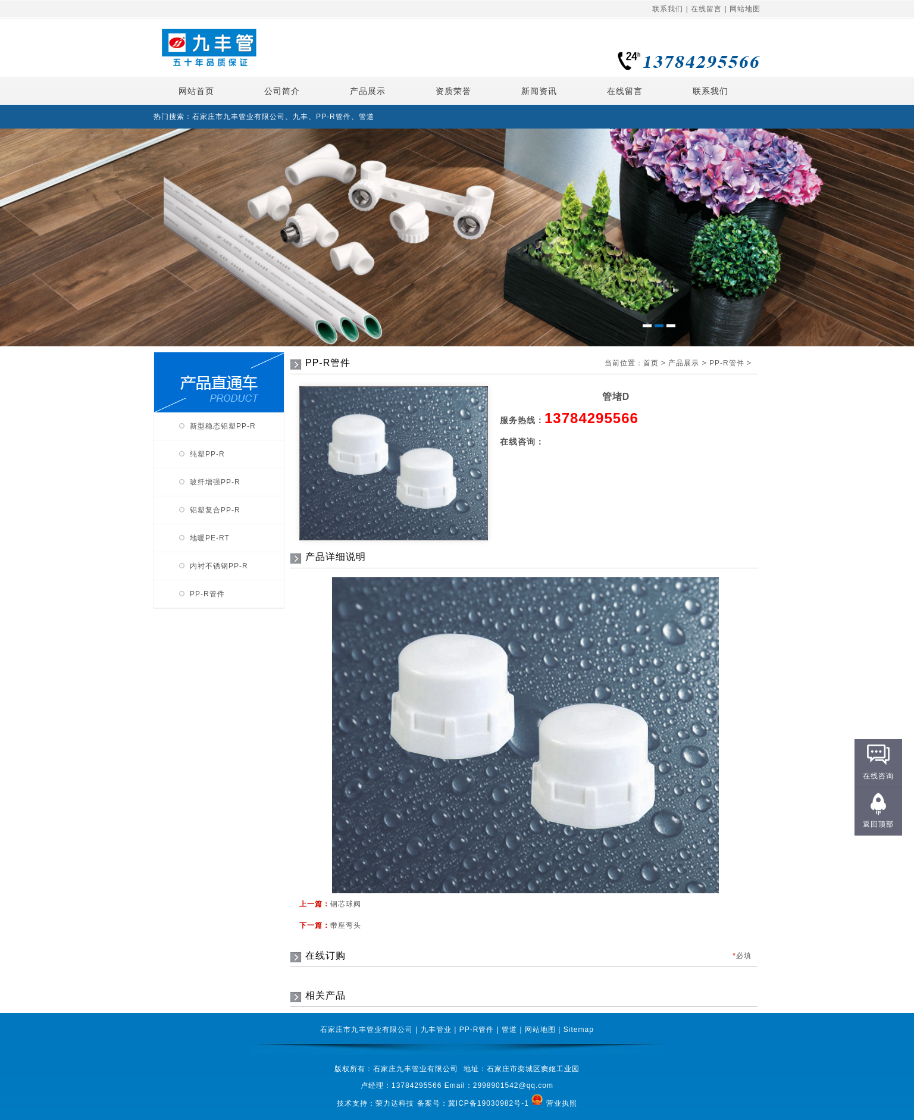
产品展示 (368, 91)
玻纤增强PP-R (215, 482)
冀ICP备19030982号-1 (489, 1103)
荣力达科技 (394, 1103)
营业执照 (561, 1103)
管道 (509, 1029)
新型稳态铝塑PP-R (223, 426)
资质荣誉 (453, 91)
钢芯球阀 (345, 904)
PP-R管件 (207, 594)
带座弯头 (345, 925)
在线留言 (706, 9)
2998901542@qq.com (513, 1085)
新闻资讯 (539, 91)
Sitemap (579, 1029)
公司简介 (282, 91)
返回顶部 (878, 824)
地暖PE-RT (210, 538)
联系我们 (667, 9)
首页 (651, 363)
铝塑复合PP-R (215, 510)
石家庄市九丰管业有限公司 (366, 1029)
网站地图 (745, 9)
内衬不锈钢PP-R (219, 566)
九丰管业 (436, 1029)
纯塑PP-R (207, 454)
